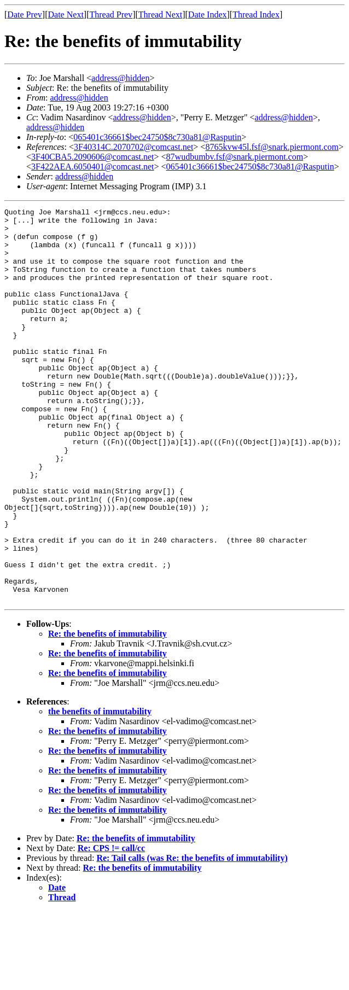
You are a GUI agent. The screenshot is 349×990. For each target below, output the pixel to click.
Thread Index (256, 14)
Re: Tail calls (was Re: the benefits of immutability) (191, 936)
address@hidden (120, 78)
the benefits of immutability (100, 790)
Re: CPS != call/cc (111, 926)
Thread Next (160, 14)
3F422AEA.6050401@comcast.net (92, 166)
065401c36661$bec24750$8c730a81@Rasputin (157, 137)
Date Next (66, 14)
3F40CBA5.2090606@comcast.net (92, 156)
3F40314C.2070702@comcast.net (133, 147)
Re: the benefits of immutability (107, 712)
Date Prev (24, 14)
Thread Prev (110, 14)
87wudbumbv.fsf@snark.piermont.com (235, 156)
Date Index (207, 14)
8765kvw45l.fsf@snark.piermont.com (272, 147)
